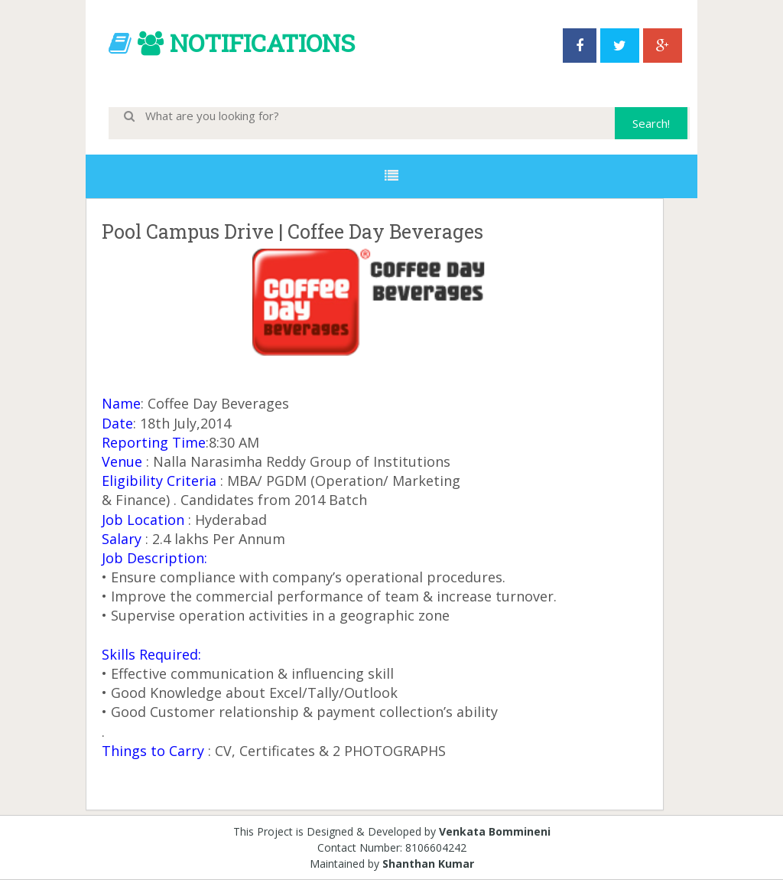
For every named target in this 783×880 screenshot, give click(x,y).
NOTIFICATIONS (262, 42)
